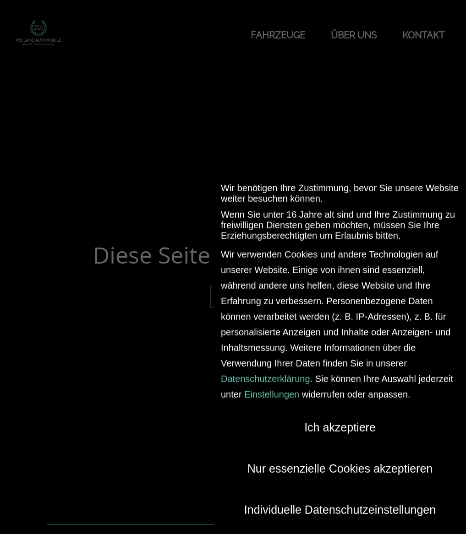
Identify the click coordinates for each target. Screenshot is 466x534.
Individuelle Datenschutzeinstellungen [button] (340, 503)
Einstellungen (271, 388)
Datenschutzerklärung (265, 373)
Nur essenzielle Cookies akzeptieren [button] (340, 462)
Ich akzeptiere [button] (340, 421)
